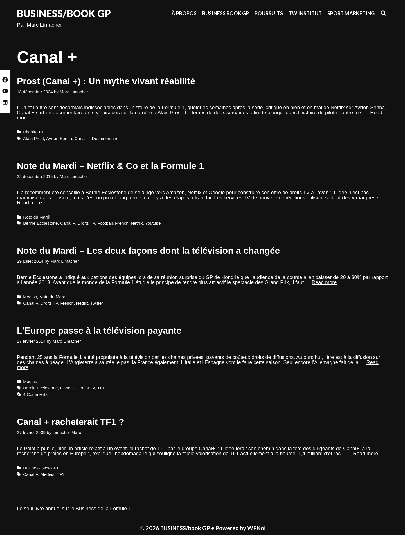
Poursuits (269, 13)
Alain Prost (33, 138)
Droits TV (86, 223)
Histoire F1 (33, 132)
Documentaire (105, 138)
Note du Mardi (36, 217)
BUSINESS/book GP (64, 13)
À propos (184, 13)
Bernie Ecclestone (40, 223)
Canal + (82, 138)
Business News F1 (41, 467)
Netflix (137, 223)
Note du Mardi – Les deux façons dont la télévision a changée (148, 251)
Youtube (153, 223)
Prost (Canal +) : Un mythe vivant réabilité (106, 81)
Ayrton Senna (59, 138)
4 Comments (35, 394)
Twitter (96, 303)
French (122, 223)
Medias (30, 296)
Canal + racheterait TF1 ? (70, 422)
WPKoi (256, 528)
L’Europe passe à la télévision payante (99, 331)
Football (104, 223)
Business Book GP (225, 13)
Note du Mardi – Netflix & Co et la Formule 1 (110, 166)
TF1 (101, 387)
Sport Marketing (351, 13)
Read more (29, 203)
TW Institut (305, 13)
